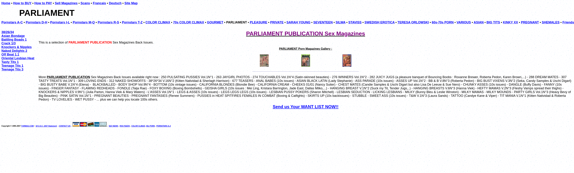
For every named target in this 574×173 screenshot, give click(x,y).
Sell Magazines (66, 3)
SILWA (340, 22)
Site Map (131, 3)
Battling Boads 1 (14, 39)
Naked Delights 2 (14, 51)
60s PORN (150, 126)
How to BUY (22, 3)
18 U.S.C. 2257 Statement (46, 126)
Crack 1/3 (8, 43)
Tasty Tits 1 (10, 62)
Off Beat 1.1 (10, 54)
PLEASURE (258, 22)
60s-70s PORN (443, 22)
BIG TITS (493, 22)
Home (5, 3)
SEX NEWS (113, 126)
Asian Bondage (13, 36)
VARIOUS (463, 22)
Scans (85, 3)
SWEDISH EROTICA (380, 22)
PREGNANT (530, 22)
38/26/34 (7, 32)
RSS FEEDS (125, 126)
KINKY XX (510, 22)
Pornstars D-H (36, 22)
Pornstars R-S (108, 22)
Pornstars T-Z (132, 22)
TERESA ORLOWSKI (413, 22)
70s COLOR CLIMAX (188, 22)
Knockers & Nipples (16, 47)
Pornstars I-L (60, 22)
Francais (99, 3)
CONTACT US (64, 126)
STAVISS (355, 22)
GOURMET (215, 22)
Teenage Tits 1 (12, 65)
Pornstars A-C (12, 22)
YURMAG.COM (27, 126)
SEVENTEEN (323, 22)
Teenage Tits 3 (12, 69)
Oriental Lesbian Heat (17, 58)
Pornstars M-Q (84, 22)
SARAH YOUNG (298, 22)
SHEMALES (551, 22)
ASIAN (479, 22)
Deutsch (115, 3)
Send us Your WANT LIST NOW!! (306, 106)
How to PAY (43, 3)
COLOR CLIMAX (157, 22)
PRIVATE (276, 22)
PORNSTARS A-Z (163, 126)
